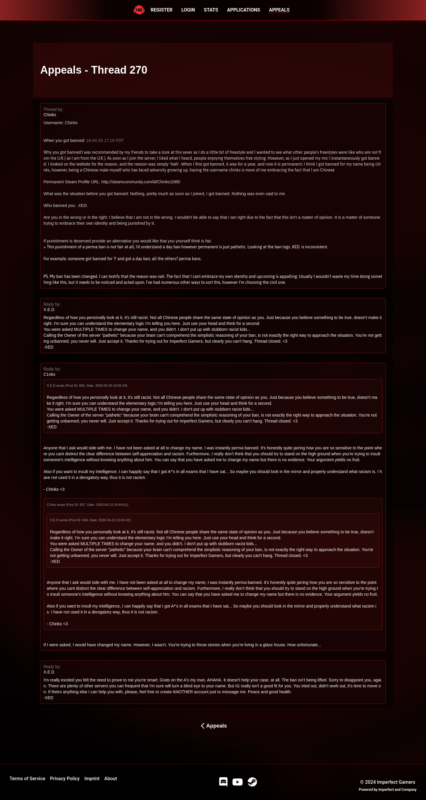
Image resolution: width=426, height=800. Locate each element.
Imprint (91, 778)
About (110, 778)
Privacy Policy (65, 778)
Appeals (213, 725)
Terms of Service (27, 778)
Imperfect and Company (397, 790)
